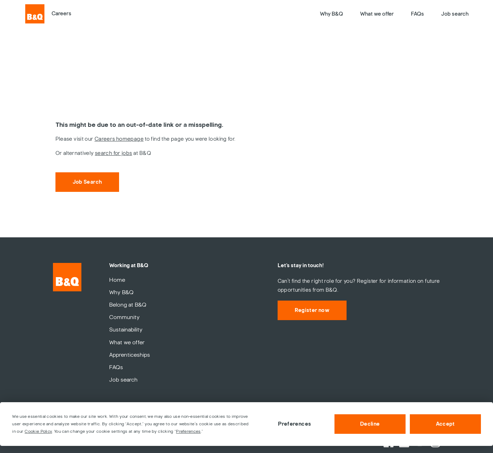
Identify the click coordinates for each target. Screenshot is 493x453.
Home (117, 280)
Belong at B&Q (127, 304)
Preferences (294, 424)
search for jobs (113, 153)
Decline (370, 424)
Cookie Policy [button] (38, 431)
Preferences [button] (188, 431)
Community (124, 317)
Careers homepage (119, 139)
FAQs (417, 14)
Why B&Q (331, 14)
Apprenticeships (129, 354)
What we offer (377, 14)
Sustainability (126, 329)
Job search (454, 14)
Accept (445, 424)
